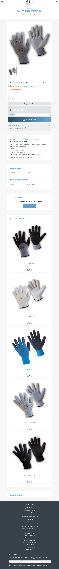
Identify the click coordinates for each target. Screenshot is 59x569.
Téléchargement (29, 206)
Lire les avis (11, 94)
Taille (10, 108)
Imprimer (11, 98)
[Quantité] (32, 115)
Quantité (11, 114)
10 (24, 110)
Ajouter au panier (30, 120)
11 (28, 110)
